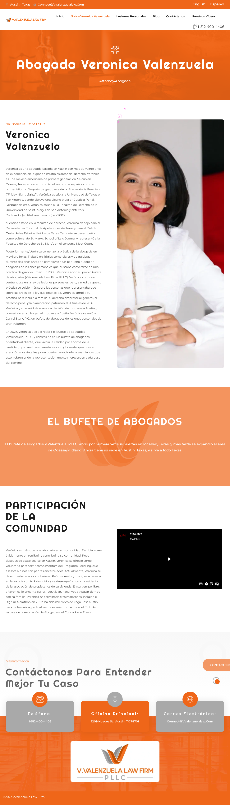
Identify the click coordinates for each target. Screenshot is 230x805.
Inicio (60, 16)
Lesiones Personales (131, 16)
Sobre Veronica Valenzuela (90, 16)
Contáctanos (175, 16)
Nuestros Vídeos (204, 16)
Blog (156, 16)
